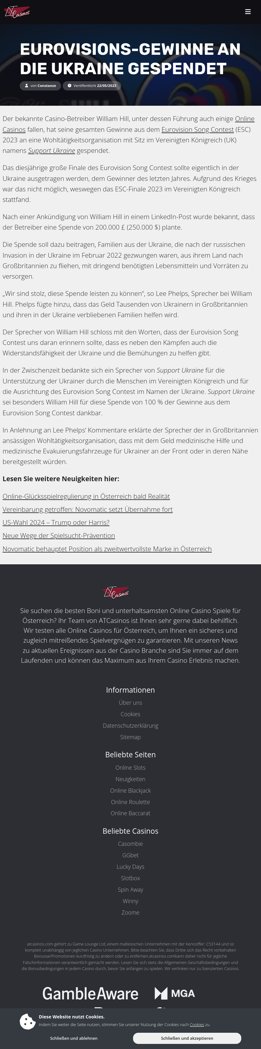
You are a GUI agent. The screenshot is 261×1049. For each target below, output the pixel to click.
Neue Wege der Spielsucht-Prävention (59, 535)
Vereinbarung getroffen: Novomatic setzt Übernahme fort (88, 509)
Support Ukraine (51, 150)
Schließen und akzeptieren (187, 1038)
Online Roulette (130, 802)
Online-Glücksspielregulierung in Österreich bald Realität (86, 496)
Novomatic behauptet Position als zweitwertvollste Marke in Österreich (107, 548)
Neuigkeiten (130, 779)
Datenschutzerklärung (130, 725)
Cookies (130, 714)
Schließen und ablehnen (73, 1038)
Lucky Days (131, 866)
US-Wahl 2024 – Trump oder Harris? (56, 522)
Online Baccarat (131, 813)
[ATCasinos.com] (32, 12)
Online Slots (130, 767)
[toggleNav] (248, 12)
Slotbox (130, 878)
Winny (130, 901)
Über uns (130, 702)
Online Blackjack (130, 790)
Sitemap (130, 737)
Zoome (130, 912)
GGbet (130, 855)
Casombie (130, 843)
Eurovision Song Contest (198, 129)
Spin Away (130, 889)
